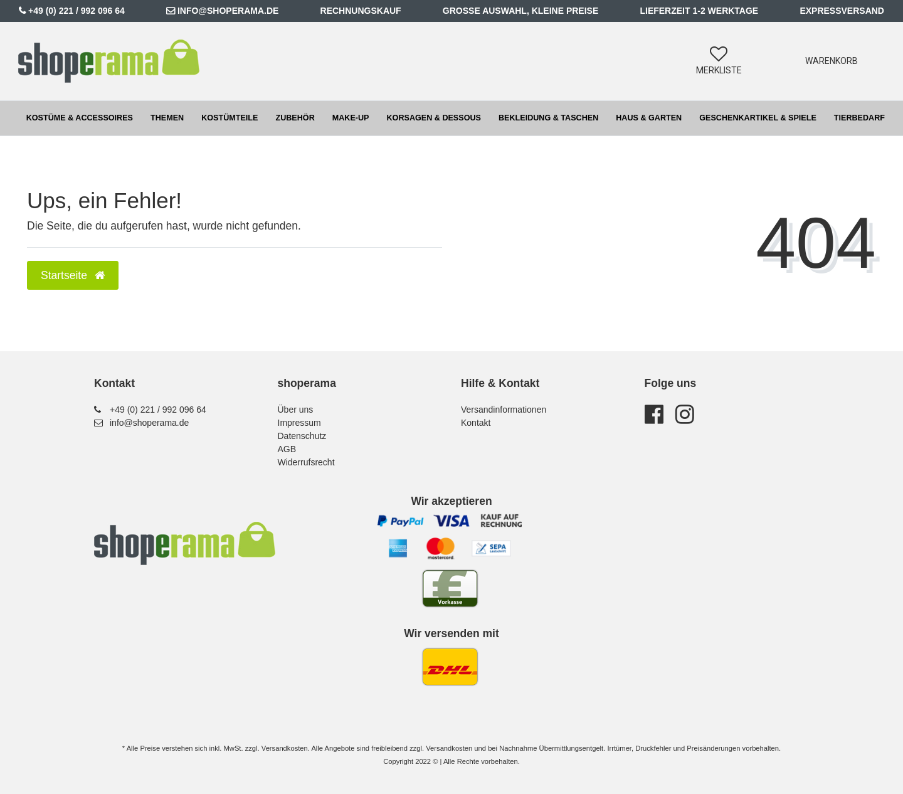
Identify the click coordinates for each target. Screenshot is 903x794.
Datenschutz (302, 436)
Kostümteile (229, 118)
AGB (287, 449)
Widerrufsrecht (306, 462)
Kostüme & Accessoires (79, 118)
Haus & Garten (649, 118)
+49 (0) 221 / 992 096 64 (76, 11)
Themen (167, 118)
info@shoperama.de (227, 11)
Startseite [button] (73, 275)
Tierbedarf (859, 118)
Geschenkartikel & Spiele (757, 118)
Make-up (350, 118)
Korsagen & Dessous (434, 118)
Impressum (299, 423)
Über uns (296, 410)
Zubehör (294, 118)
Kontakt (475, 423)
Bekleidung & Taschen (548, 118)
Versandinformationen (503, 410)
